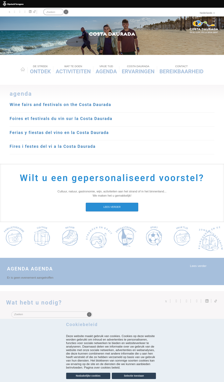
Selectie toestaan (134, 375)
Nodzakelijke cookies (88, 375)
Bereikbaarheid (181, 70)
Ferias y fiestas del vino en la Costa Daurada (64, 132)
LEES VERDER (112, 206)
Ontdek (40, 70)
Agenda (106, 70)
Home (22, 69)
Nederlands (207, 13)
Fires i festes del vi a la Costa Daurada (57, 146)
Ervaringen (138, 70)
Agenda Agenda (34, 268)
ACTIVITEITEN (73, 70)
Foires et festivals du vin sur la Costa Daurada (66, 118)
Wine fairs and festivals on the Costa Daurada (65, 104)
